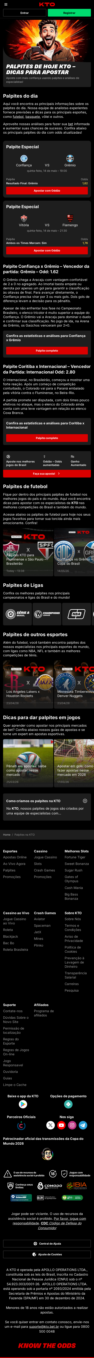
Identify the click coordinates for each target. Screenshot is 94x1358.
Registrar (69, 12)
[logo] (47, 4)
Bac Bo (8, 943)
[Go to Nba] (76, 614)
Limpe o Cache (14, 1085)
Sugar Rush (73, 870)
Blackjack (10, 936)
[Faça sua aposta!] (47, 474)
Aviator (39, 919)
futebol (18, 117)
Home (6, 834)
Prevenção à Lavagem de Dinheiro (74, 962)
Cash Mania (74, 888)
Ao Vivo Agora (14, 864)
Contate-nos (13, 1011)
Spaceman (42, 925)
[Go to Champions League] (47, 614)
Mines (38, 939)
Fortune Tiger (75, 857)
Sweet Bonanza (77, 864)
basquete (32, 117)
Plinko (38, 945)
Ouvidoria (10, 1072)
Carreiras (72, 984)
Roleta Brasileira (15, 950)
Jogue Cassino (45, 857)
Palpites (9, 870)
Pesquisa (72, 990)
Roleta (8, 930)
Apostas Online (15, 857)
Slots (38, 864)
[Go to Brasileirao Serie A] (17, 614)
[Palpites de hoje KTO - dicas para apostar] (47, 53)
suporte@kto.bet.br (44, 1327)
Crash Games (44, 870)
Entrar (24, 12)
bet (70, 124)
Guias (7, 1078)
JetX (37, 932)
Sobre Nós (73, 919)
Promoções (12, 877)
